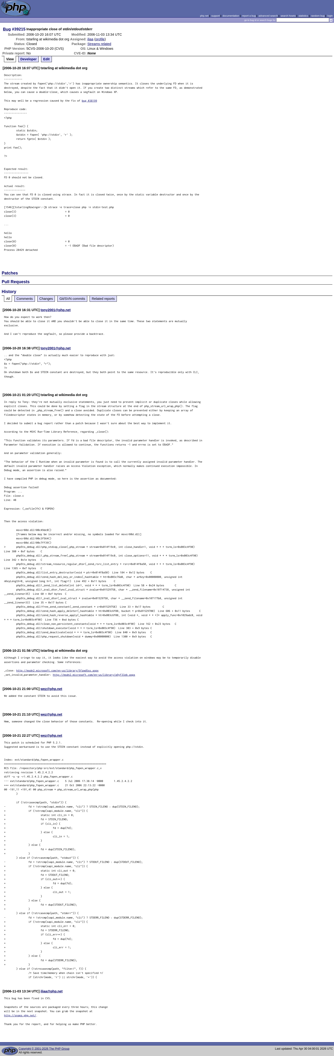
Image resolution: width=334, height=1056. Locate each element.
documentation (231, 15)
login (330, 15)
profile (100, 39)
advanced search (268, 15)
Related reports (103, 299)
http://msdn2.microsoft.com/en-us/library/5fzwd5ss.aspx (57, 670)
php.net (204, 15)
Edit (46, 59)
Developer (28, 59)
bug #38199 (89, 100)
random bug (318, 15)
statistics (303, 15)
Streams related (99, 44)
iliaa (90, 39)
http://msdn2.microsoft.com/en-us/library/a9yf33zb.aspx (94, 674)
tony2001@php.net (56, 310)
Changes (46, 299)
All (8, 299)
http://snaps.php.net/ (20, 1015)
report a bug (249, 15)
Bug (7, 29)
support (215, 15)
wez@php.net (51, 689)
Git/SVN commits (72, 299)
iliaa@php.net (52, 991)
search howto (288, 15)
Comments (24, 299)
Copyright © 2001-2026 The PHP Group (44, 1048)
